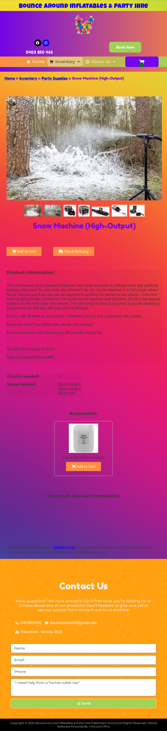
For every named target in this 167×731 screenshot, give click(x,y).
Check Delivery (74, 251)
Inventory (68, 61)
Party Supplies (55, 78)
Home (38, 61)
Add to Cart (24, 251)
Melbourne (64, 547)
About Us (103, 61)
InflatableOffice (99, 726)
